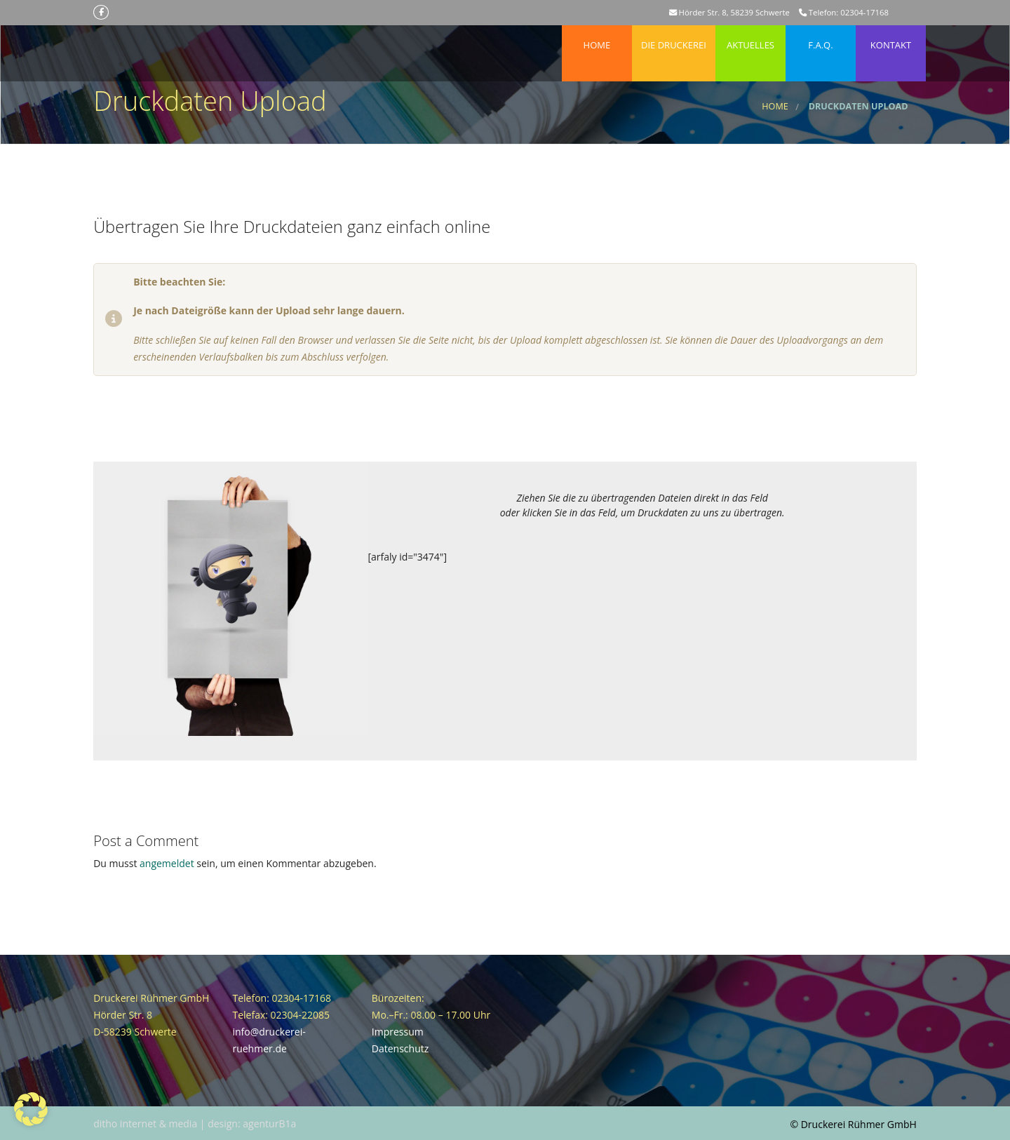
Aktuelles (750, 38)
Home (597, 38)
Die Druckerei (673, 38)
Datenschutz (400, 1048)
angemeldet (167, 863)
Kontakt (891, 38)
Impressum (398, 1031)
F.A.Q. (821, 38)
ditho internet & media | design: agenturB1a (194, 1123)
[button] (31, 1109)
